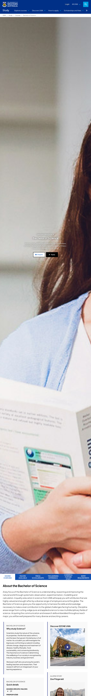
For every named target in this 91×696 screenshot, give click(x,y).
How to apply (53, 10)
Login (67, 4)
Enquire (40, 254)
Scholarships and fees (72, 10)
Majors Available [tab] (23, 577)
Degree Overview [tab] (7, 577)
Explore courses (20, 10)
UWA (4, 15)
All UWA (75, 4)
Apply (53, 254)
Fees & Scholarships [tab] (38, 577)
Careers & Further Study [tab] (68, 577)
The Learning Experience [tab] (53, 577)
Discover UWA (37, 10)
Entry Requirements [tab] (83, 577)
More (86, 10)
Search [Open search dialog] (85, 4)
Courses (17, 15)
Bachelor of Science (29, 15)
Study (10, 15)
